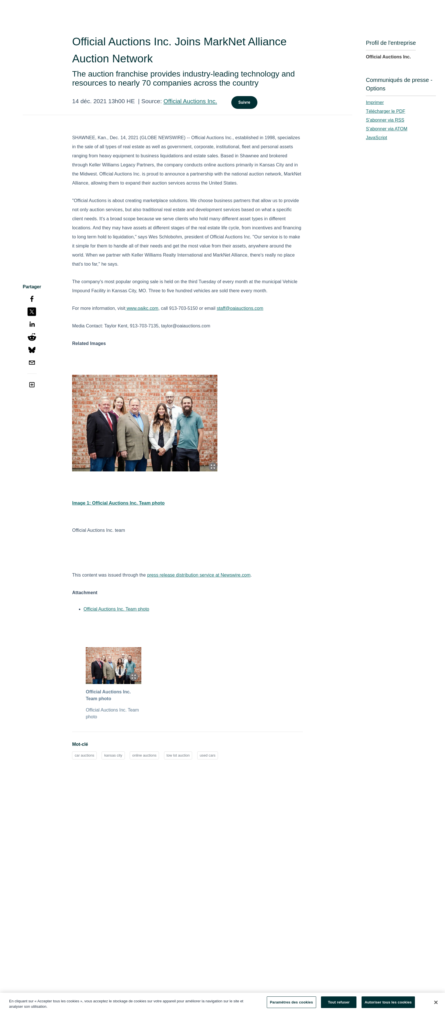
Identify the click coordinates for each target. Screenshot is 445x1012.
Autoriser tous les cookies (388, 1004)
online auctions (144, 755)
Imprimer (375, 102)
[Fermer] (436, 1004)
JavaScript (376, 137)
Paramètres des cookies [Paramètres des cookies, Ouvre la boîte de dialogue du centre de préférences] (291, 1004)
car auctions (84, 755)
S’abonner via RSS (385, 120)
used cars (207, 755)
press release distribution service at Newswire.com (198, 575)
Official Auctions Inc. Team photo (116, 609)
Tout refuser (339, 1004)
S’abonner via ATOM (386, 128)
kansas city (113, 755)
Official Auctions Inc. (190, 101)
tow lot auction (178, 755)
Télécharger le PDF (385, 111)
